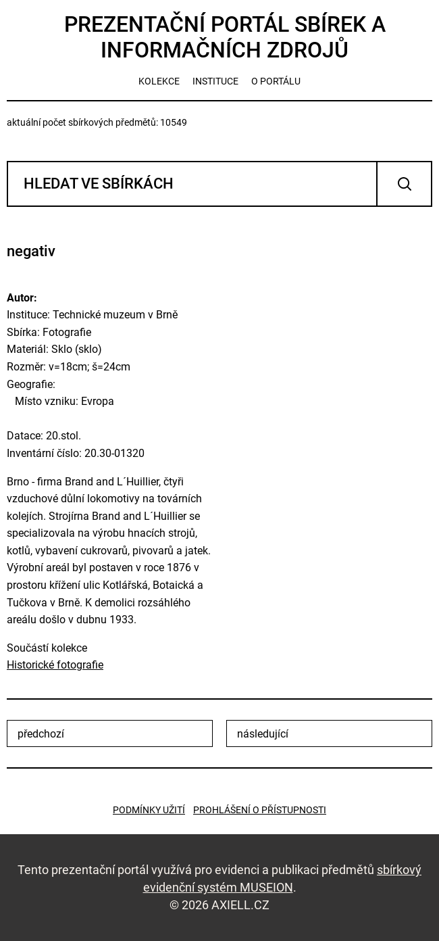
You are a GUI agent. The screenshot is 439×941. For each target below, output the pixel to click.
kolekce (159, 81)
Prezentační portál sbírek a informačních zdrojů (225, 37)
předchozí (41, 733)
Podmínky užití (149, 809)
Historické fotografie (55, 664)
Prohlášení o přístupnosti (259, 809)
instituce (215, 81)
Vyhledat (404, 184)
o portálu (276, 81)
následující (262, 733)
